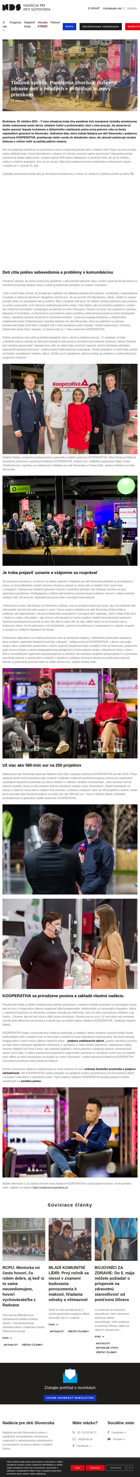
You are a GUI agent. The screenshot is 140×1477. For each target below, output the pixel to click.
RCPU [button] (70, 26)
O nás (5, 24)
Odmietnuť (91, 1466)
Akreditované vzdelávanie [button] (100, 26)
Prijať (72, 1466)
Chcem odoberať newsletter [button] (70, 1398)
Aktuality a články (43, 24)
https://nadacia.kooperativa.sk (50, 1187)
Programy (15, 22)
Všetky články (32, 1344)
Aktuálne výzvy (107, 1347)
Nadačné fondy (29, 24)
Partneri (55, 22)
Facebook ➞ (82, 1445)
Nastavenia (114, 1466)
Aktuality (11, 1344)
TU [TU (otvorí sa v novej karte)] (132, 173)
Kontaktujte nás (112, 8)
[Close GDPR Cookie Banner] (130, 1466)
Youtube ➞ (117, 1439)
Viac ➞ (7, 1338)
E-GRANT (94, 8)
